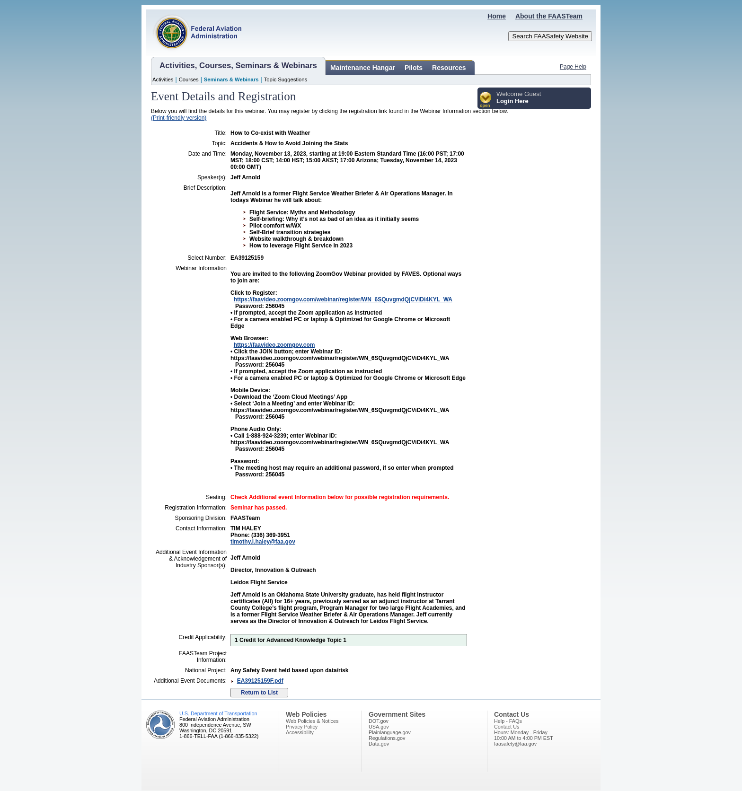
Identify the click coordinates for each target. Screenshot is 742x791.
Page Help (573, 66)
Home (496, 16)
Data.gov (379, 744)
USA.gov (379, 726)
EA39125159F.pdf (260, 680)
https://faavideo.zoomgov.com (274, 345)
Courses (189, 79)
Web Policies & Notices (312, 721)
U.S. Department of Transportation (218, 713)
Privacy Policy (302, 726)
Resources (449, 67)
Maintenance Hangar (362, 67)
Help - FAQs (508, 721)
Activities (163, 79)
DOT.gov (379, 721)
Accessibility (300, 732)
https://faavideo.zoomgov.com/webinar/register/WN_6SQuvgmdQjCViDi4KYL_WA (343, 299)
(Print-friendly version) (178, 117)
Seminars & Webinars (231, 79)
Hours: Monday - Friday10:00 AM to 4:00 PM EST (523, 735)
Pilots (414, 67)
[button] (485, 100)
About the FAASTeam (549, 16)
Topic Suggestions (286, 79)
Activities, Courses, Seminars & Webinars (238, 65)
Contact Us (506, 726)
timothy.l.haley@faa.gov (262, 541)
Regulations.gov (387, 738)
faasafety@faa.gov (515, 744)
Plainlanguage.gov (390, 732)
